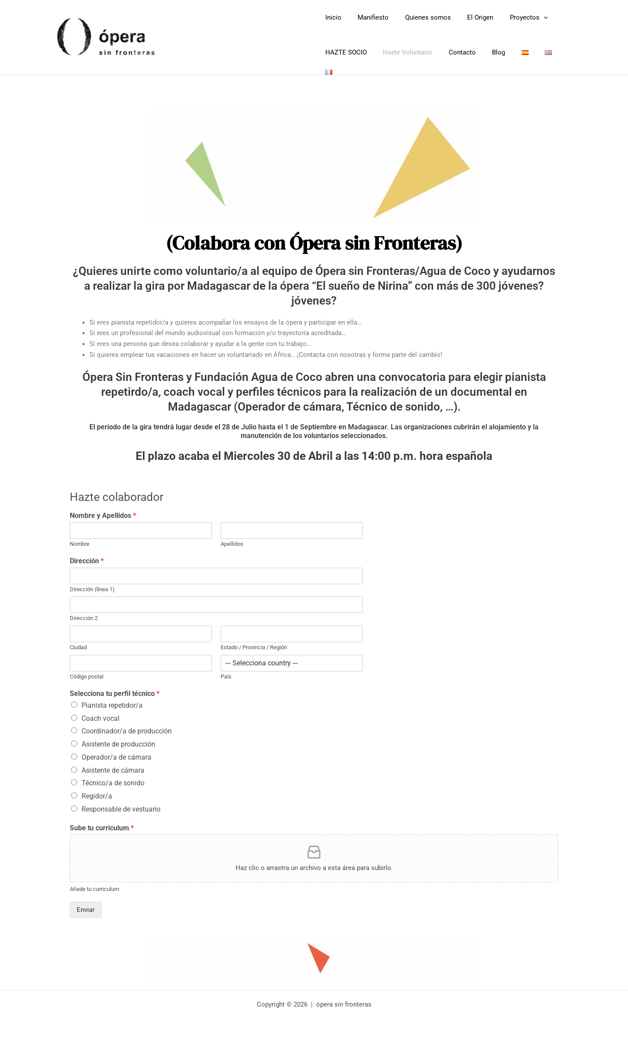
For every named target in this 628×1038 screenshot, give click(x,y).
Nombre (79, 539)
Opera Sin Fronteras (239, 35)
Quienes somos (420, 17)
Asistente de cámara (113, 765)
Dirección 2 (84, 613)
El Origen (469, 17)
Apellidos (232, 539)
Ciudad (78, 642)
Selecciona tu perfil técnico (115, 689)
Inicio (332, 17)
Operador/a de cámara (116, 752)
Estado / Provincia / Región (254, 642)
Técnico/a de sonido (113, 778)
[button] (529, 17)
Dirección (87, 556)
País (226, 671)
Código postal (86, 671)
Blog (487, 52)
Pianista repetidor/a (112, 700)
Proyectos (514, 17)
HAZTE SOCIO (344, 52)
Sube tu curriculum (102, 823)
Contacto (454, 52)
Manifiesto (368, 17)
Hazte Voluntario (402, 52)
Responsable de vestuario (121, 804)
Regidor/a (97, 791)
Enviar (86, 905)
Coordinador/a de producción (127, 726)
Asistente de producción (118, 739)
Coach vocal (100, 713)
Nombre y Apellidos (103, 511)
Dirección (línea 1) (92, 584)
